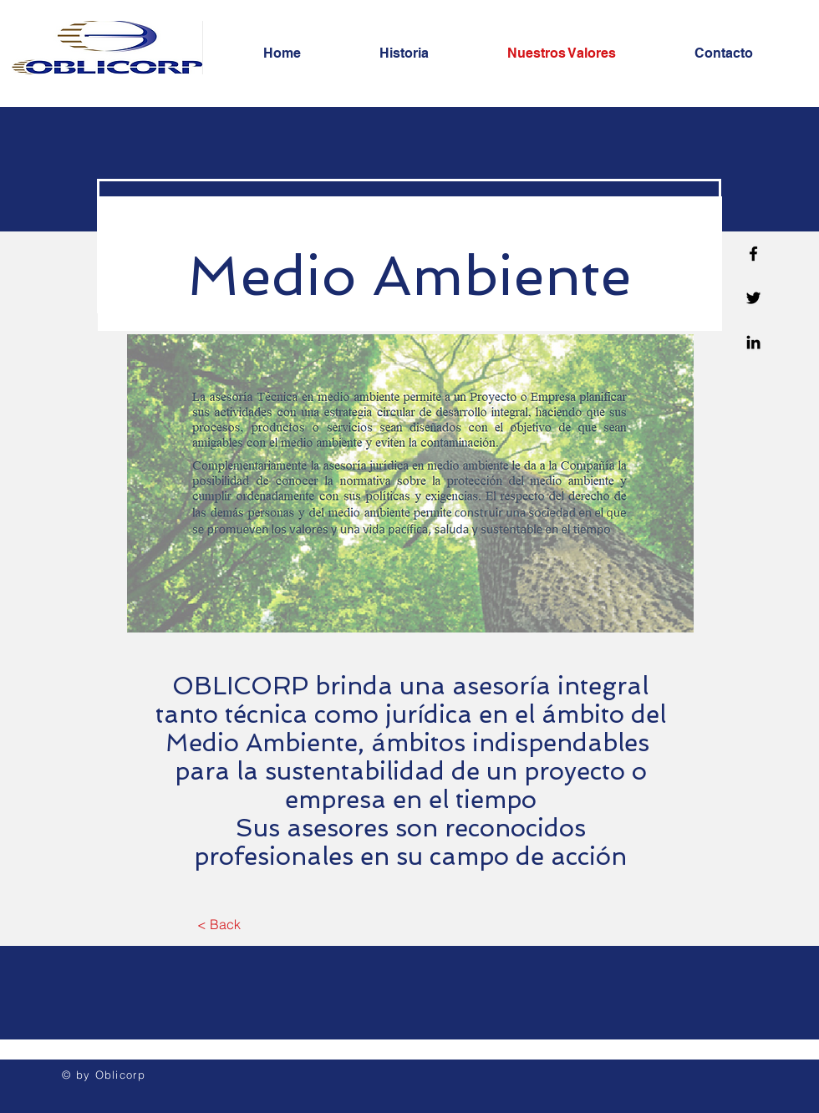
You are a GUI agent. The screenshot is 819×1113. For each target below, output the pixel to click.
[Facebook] (753, 253)
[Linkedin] (753, 342)
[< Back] (219, 924)
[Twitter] (753, 297)
